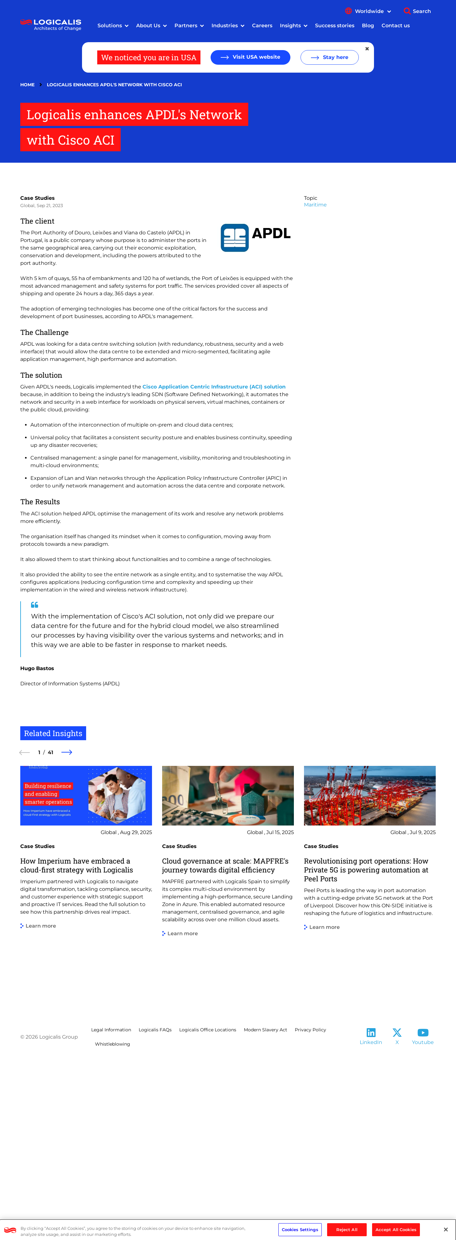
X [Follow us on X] (397, 1223)
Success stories (334, 26)
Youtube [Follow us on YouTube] (423, 1223)
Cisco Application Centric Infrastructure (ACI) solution (214, 568)
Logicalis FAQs (155, 1210)
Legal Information (111, 1210)
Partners (185, 26)
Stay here (334, 57)
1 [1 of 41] (39, 933)
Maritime (315, 385)
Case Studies (37, 379)
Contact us (396, 26)
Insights (290, 26)
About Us (148, 26)
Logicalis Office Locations (207, 1210)
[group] (86, 1066)
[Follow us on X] (397, 1215)
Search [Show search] (422, 11)
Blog (368, 26)
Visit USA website (255, 57)
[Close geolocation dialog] (368, 48)
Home (27, 85)
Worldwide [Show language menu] (373, 11)
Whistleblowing (112, 1225)
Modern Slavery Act (265, 1210)
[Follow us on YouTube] (423, 1215)
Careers (262, 26)
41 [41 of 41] (50, 933)
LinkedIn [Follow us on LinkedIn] (371, 1223)
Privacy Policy (310, 1210)
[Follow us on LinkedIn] (371, 1215)
